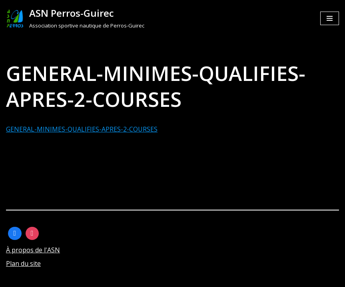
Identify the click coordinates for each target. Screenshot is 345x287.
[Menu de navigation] (329, 18)
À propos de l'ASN (33, 250)
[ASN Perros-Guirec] (75, 18)
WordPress (85, 278)
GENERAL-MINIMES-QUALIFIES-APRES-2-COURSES (82, 129)
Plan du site (23, 263)
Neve (14, 278)
